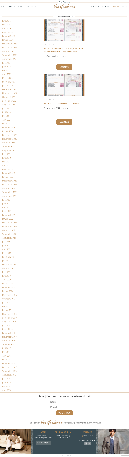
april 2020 (6, 279)
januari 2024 (7, 131)
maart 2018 (7, 329)
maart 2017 (7, 359)
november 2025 (9, 47)
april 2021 (6, 249)
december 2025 (9, 43)
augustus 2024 (9, 104)
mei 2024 (6, 116)
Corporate (106, 7)
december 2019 (9, 295)
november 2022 (9, 184)
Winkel (21, 7)
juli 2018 (6, 325)
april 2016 (6, 390)
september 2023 (9, 146)
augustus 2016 (9, 374)
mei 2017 (6, 352)
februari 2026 (8, 36)
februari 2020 (8, 287)
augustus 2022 (9, 196)
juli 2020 (6, 272)
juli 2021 (6, 241)
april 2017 (6, 355)
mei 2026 (6, 24)
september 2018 (9, 317)
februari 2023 (8, 173)
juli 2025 (6, 62)
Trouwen (94, 7)
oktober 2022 (8, 188)
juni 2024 (6, 112)
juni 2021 (6, 245)
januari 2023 (7, 177)
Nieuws (116, 7)
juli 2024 (6, 108)
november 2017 (9, 336)
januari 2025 (7, 85)
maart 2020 (7, 283)
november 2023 (9, 138)
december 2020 (9, 264)
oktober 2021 (8, 230)
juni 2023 (6, 158)
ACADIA (59, 456)
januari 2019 (7, 310)
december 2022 (9, 180)
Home (2, 7)
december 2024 (9, 89)
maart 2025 (7, 78)
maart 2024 (7, 123)
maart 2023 (7, 169)
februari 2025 (8, 81)
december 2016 (9, 367)
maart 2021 (7, 253)
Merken (11, 7)
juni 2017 (6, 348)
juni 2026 (6, 20)
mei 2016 (6, 386)
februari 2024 (8, 127)
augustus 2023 (9, 150)
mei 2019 (6, 306)
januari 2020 (7, 291)
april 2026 (6, 28)
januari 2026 (7, 40)
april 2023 (6, 165)
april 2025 (6, 74)
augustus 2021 (9, 237)
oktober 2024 (8, 97)
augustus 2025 (9, 59)
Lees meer (64, 67)
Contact (125, 7)
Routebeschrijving (43, 443)
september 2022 (9, 192)
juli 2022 (6, 199)
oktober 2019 (8, 298)
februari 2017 (8, 363)
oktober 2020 (8, 268)
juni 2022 (6, 203)
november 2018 (9, 314)
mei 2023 (6, 161)
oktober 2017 (8, 340)
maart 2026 (7, 32)
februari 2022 (8, 215)
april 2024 (6, 119)
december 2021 (9, 222)
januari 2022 (7, 218)
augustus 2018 (9, 321)
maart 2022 (7, 211)
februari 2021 (8, 256)
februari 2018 (8, 333)
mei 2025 (6, 70)
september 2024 (9, 100)
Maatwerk (31, 7)
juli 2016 (6, 378)
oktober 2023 (8, 142)
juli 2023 (6, 154)
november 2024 (9, 93)
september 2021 (9, 234)
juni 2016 (6, 382)
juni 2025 (6, 66)
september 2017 (9, 344)
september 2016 (9, 371)
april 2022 (6, 207)
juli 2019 (6, 302)
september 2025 (9, 55)
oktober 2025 (8, 51)
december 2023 (9, 135)
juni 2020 (6, 276)
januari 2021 (7, 260)
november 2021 (9, 226)
